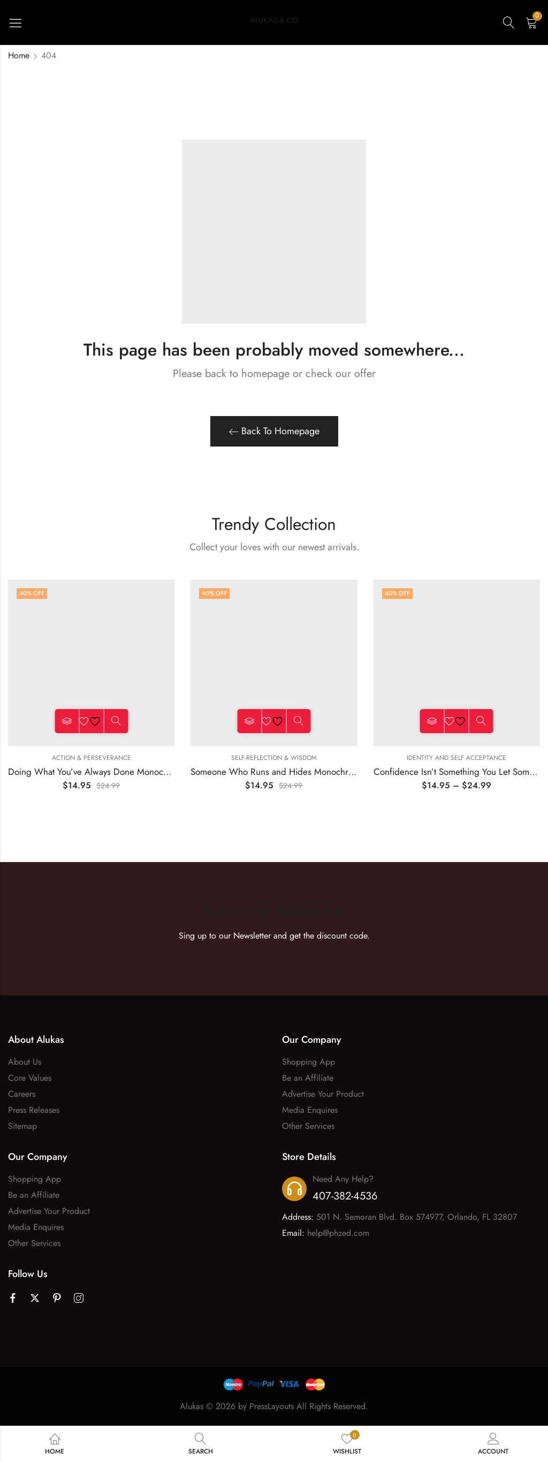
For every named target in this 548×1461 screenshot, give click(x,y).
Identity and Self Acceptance (456, 758)
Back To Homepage (274, 431)
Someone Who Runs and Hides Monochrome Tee (285, 771)
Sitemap (22, 1126)
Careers (21, 1094)
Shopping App (308, 1062)
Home (18, 55)
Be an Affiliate (307, 1078)
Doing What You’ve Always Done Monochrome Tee (105, 771)
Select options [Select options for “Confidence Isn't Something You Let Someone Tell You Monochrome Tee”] (432, 721)
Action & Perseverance (91, 758)
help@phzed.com (338, 1233)
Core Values (29, 1078)
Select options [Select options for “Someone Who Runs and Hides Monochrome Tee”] (249, 721)
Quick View (116, 721)
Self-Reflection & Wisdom (274, 758)
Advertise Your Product (323, 1094)
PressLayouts (271, 1406)
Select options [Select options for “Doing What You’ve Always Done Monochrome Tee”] (67, 721)
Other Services (308, 1126)
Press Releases (33, 1110)
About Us (24, 1062)
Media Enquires (310, 1110)
